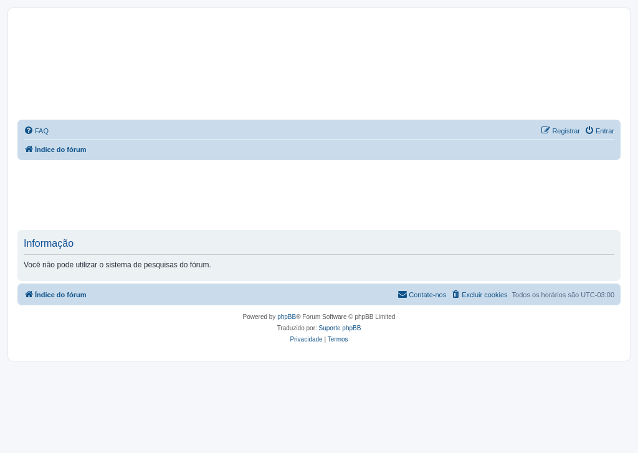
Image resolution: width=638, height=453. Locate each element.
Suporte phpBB (340, 328)
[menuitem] (36, 130)
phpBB (286, 316)
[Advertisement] (319, 194)
